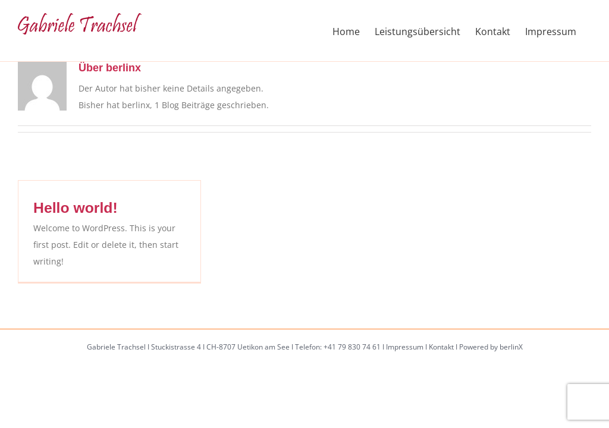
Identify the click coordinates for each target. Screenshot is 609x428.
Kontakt (441, 347)
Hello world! (75, 208)
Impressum (404, 347)
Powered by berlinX (491, 347)
